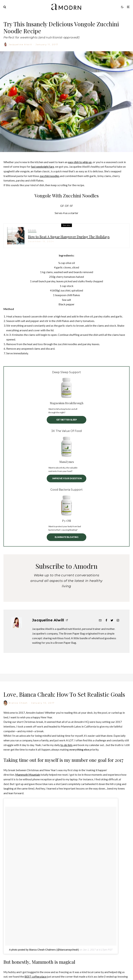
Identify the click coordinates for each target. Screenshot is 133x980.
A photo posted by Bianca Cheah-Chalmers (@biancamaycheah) (44, 967)
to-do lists (66, 763)
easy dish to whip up (80, 162)
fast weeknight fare (42, 166)
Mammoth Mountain (27, 793)
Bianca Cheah (18, 721)
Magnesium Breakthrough (66, 403)
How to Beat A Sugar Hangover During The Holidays (69, 239)
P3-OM (66, 520)
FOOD (32, 232)
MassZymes (66, 462)
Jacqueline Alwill (20, 44)
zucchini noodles (49, 176)
